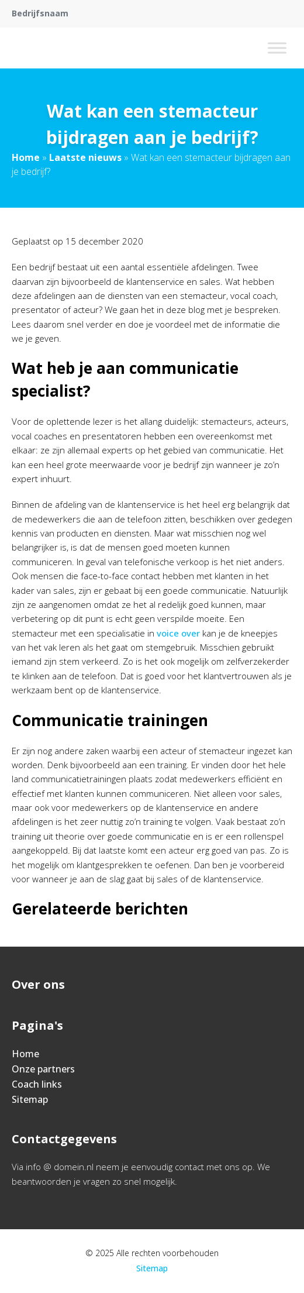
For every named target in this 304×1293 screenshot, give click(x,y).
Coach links (37, 1084)
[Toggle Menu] (277, 47)
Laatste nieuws (85, 157)
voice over (179, 633)
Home (26, 157)
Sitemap (30, 1099)
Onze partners (43, 1068)
